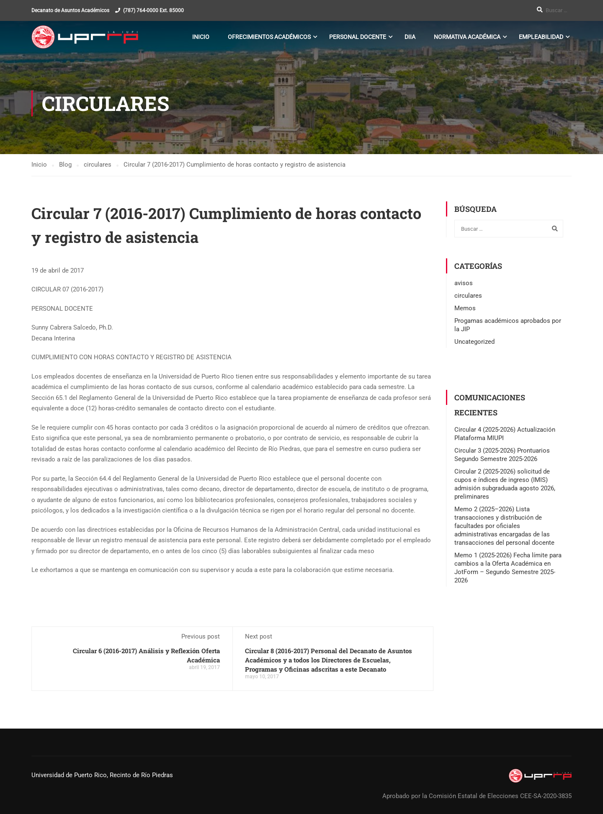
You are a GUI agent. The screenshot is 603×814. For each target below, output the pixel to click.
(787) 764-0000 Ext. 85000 (153, 10)
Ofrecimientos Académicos (269, 36)
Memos (465, 308)
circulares (468, 295)
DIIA (410, 36)
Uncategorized (474, 341)
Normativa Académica (467, 36)
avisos (463, 283)
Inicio (200, 36)
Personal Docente (357, 36)
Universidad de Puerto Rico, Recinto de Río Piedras (102, 775)
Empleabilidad (541, 36)
